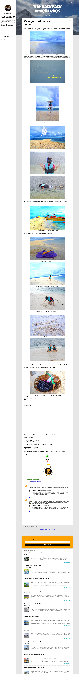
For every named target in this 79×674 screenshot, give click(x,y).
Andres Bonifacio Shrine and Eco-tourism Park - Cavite (36, 552)
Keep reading (67, 562)
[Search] (72, 2)
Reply (30, 497)
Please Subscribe (47, 544)
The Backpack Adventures (47, 9)
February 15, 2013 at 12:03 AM (38, 485)
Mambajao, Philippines (36, 481)
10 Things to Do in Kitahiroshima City (32, 591)
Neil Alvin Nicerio (36, 490)
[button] (69, 20)
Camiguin (29, 479)
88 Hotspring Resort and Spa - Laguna (32, 565)
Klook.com (24, 534)
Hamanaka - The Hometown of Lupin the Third (34, 654)
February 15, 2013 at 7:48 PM (45, 490)
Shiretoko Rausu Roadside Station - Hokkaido (34, 667)
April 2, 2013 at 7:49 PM (44, 505)
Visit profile (7, 27)
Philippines (36, 479)
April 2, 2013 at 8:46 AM (37, 499)
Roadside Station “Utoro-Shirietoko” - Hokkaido (35, 629)
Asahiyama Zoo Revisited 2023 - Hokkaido (33, 603)
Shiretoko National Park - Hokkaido (32, 616)
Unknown (31, 485)
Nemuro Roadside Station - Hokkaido (32, 641)
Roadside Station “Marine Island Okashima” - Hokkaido (36, 578)
